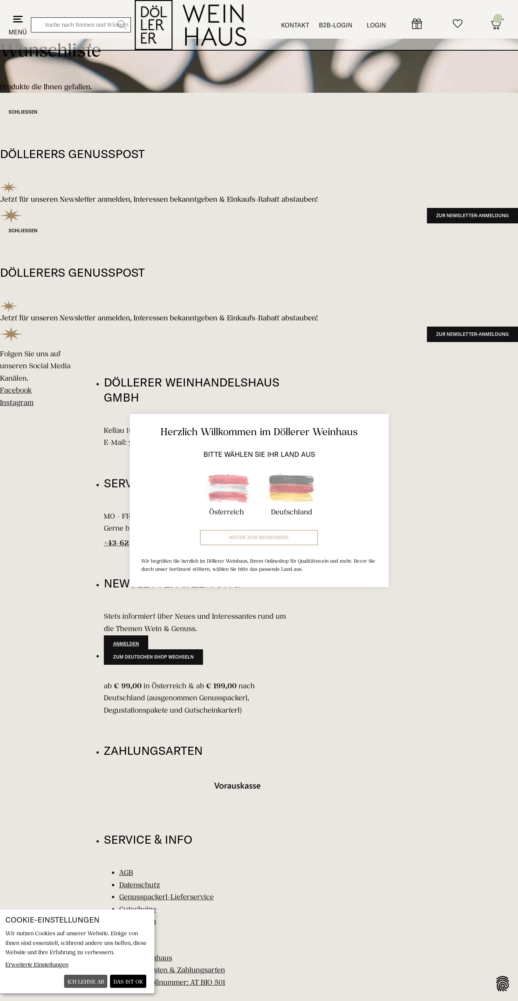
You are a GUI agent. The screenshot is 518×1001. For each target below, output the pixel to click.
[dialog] (77, 951)
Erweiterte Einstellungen (36, 964)
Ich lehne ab (86, 981)
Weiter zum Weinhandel (259, 537)
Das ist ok (128, 981)
